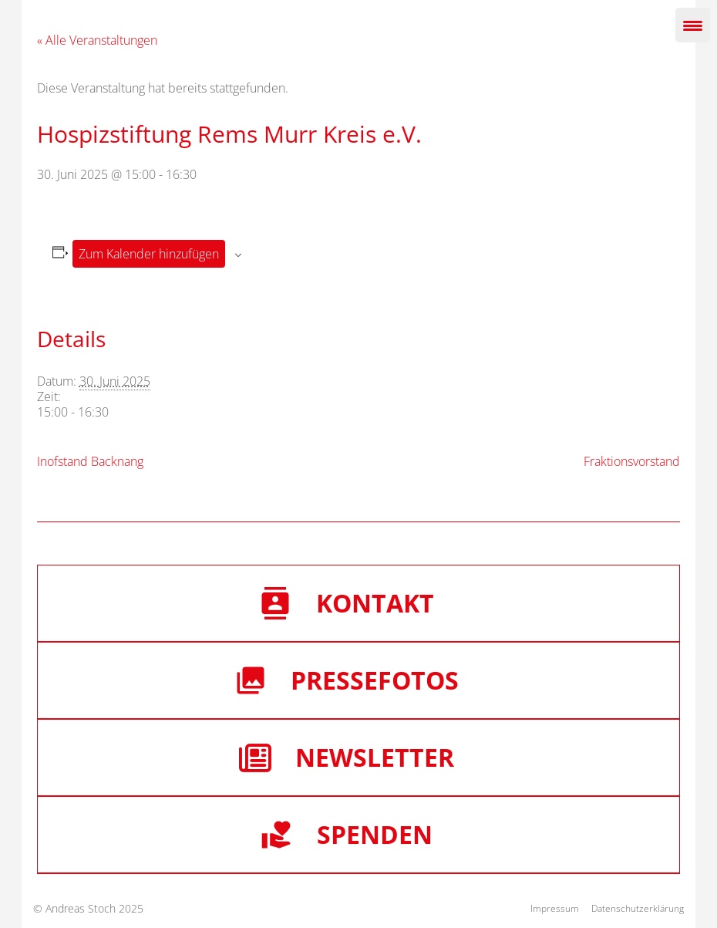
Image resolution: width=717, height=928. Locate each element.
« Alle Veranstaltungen (97, 40)
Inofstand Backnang (90, 461)
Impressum (554, 908)
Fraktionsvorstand (632, 461)
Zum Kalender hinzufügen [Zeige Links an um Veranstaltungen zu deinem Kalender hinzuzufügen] (149, 253)
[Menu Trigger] (692, 25)
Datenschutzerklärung (637, 908)
